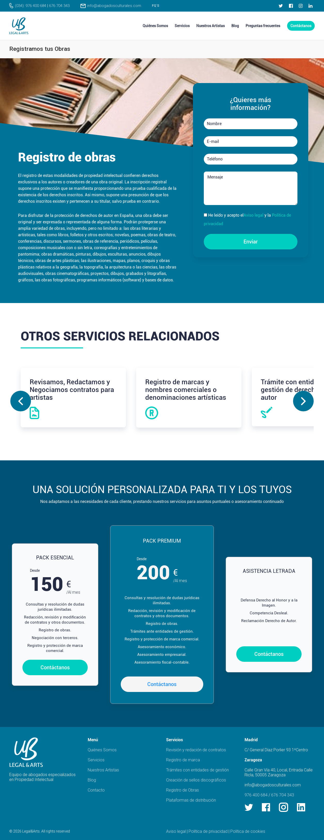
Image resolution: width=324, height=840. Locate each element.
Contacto (96, 790)
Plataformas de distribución (191, 800)
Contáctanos (55, 667)
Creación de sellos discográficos (196, 780)
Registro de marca (183, 759)
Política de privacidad (208, 831)
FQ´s (155, 5)
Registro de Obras (182, 790)
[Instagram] (300, 6)
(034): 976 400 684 (30, 5)
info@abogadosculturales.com (114, 5)
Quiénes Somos (102, 749)
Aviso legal (253, 215)
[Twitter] (281, 6)
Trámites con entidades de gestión (197, 770)
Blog (92, 780)
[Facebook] (291, 6)
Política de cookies (247, 831)
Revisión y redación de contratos (196, 749)
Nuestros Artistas (103, 770)
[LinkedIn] (310, 6)
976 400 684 (256, 795)
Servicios (96, 759)
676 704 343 (59, 5)
